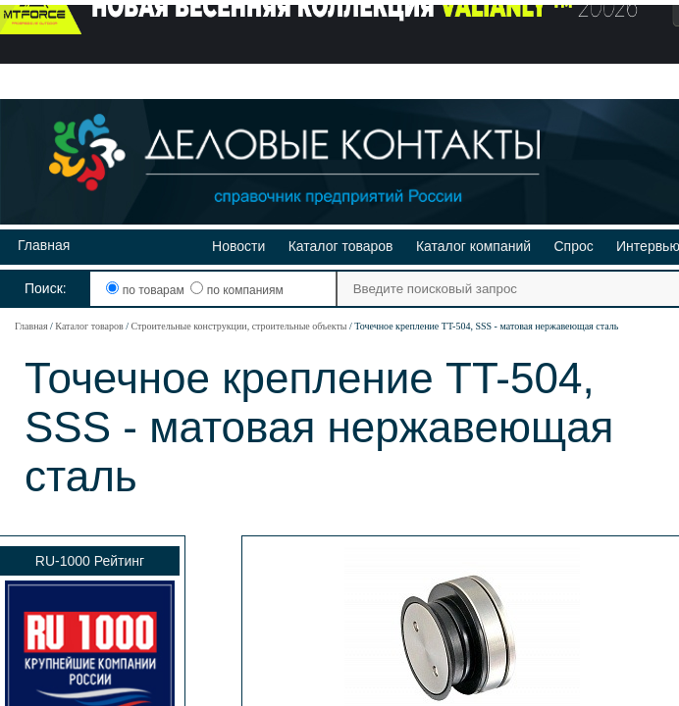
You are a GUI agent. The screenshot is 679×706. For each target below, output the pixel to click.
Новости (238, 246)
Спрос (573, 246)
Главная (44, 245)
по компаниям (236, 290)
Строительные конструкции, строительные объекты (238, 326)
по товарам (146, 290)
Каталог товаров (340, 246)
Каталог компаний (473, 246)
